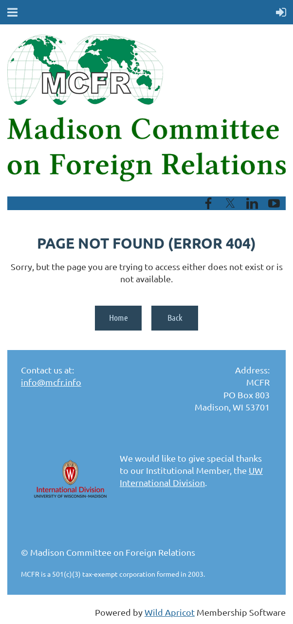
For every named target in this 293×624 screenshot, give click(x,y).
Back (175, 317)
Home (118, 317)
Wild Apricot (170, 612)
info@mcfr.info (51, 382)
